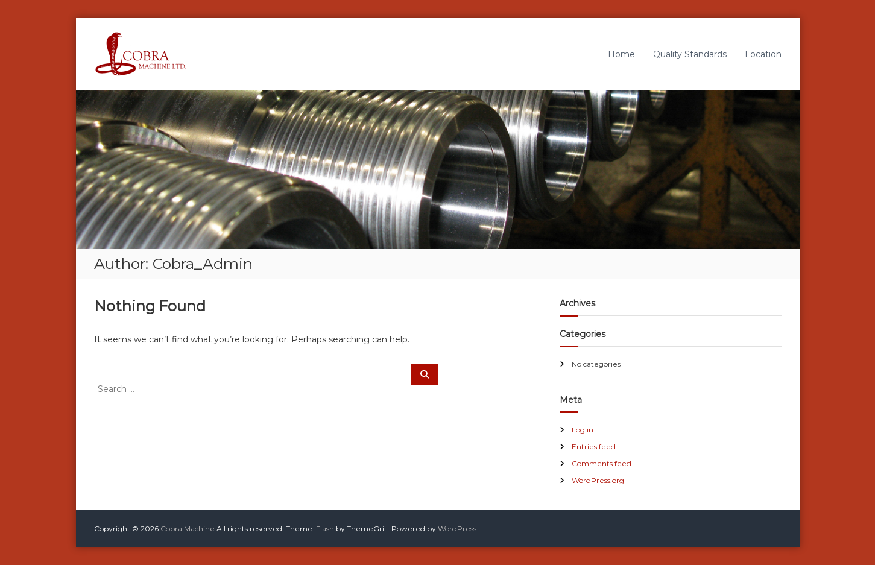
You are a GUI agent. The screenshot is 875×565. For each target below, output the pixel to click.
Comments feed (601, 463)
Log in (582, 429)
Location (763, 54)
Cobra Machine (187, 528)
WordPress (457, 528)
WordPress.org (598, 480)
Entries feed (594, 446)
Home (621, 54)
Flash (325, 528)
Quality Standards (690, 54)
